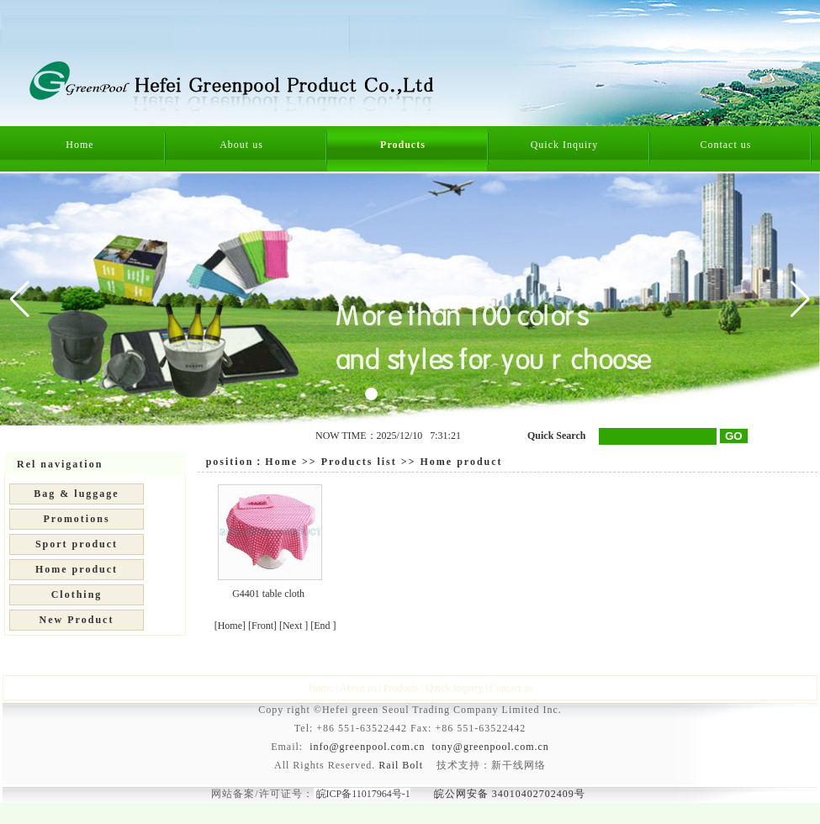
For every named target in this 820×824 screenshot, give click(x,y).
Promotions (76, 519)
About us (241, 145)
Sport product (76, 544)
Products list (359, 461)
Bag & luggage (76, 493)
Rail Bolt (400, 765)
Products (403, 145)
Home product (76, 569)
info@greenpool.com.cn (367, 747)
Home (79, 145)
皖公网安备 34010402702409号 (510, 794)
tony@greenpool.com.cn (490, 747)
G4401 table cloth (268, 594)
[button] (800, 299)
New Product (77, 620)
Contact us (725, 145)
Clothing (77, 594)
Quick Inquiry (565, 145)
